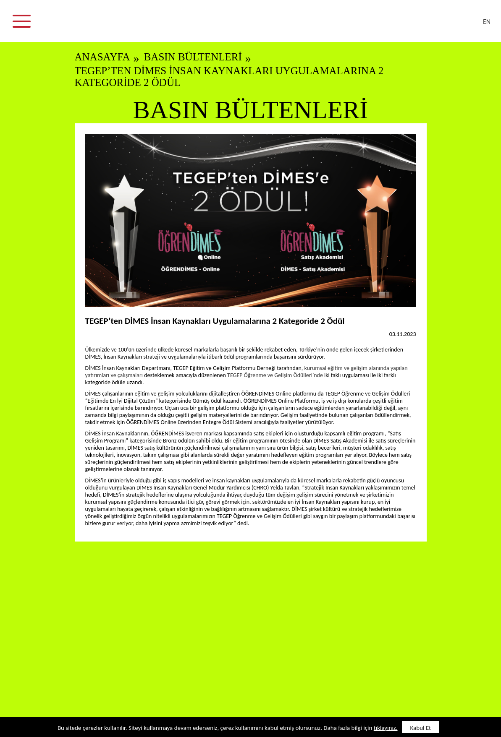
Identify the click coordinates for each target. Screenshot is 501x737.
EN (487, 22)
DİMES (256, 25)
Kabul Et (420, 728)
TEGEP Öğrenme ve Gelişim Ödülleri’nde (275, 375)
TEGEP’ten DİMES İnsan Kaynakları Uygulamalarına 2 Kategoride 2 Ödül (229, 76)
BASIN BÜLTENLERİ (193, 57)
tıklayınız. (386, 728)
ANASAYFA (102, 57)
